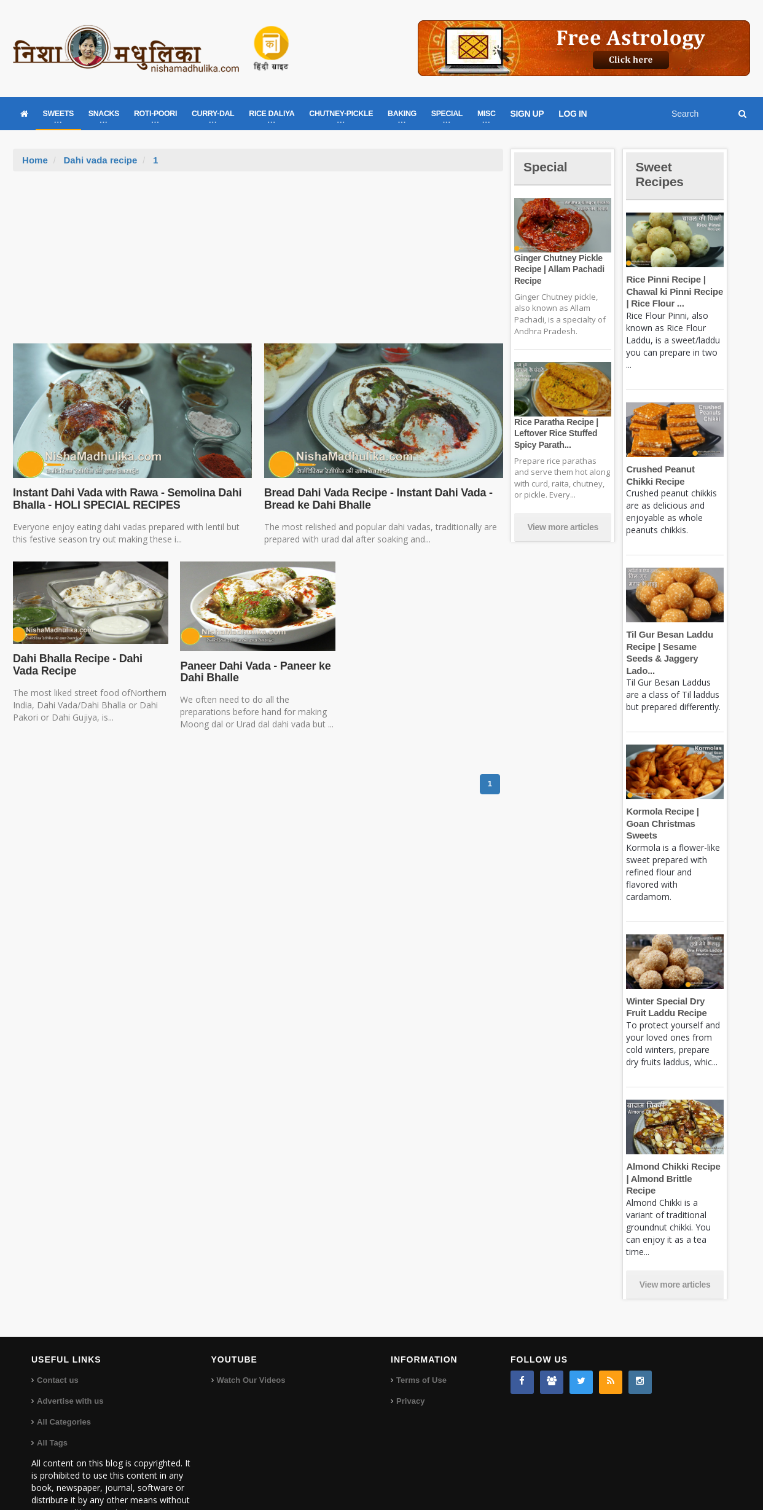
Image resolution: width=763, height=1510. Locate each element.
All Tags (52, 1406)
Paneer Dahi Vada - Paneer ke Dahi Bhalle (254, 672)
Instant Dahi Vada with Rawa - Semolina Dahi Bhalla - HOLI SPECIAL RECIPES (125, 499)
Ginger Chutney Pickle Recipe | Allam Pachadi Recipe (558, 269)
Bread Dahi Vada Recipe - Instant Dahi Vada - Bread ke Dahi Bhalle (376, 499)
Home (35, 160)
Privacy (410, 1364)
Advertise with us (70, 1364)
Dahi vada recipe (99, 160)
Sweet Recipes (660, 174)
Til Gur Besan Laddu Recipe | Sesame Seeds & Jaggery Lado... (674, 646)
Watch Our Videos (251, 1343)
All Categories (63, 1385)
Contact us (57, 1343)
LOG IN (572, 114)
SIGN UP (527, 114)
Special (546, 166)
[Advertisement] (258, 263)
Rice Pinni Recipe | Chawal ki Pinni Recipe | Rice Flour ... (673, 291)
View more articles (562, 527)
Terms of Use (421, 1343)
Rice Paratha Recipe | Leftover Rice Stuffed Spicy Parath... (555, 433)
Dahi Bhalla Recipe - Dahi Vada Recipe (90, 664)
